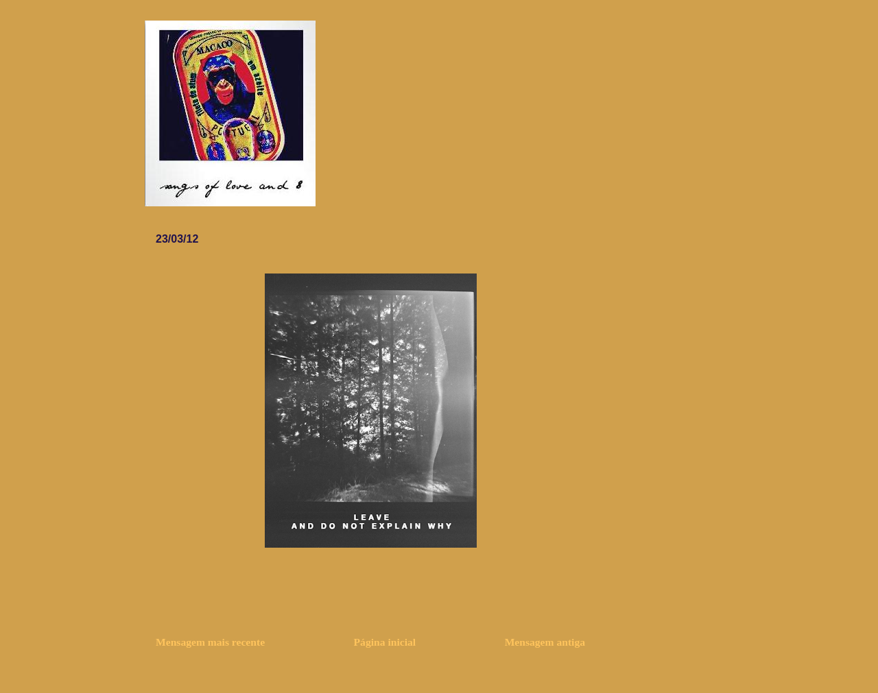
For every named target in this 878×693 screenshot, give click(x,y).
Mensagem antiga (545, 642)
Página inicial (385, 642)
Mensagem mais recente (210, 642)
